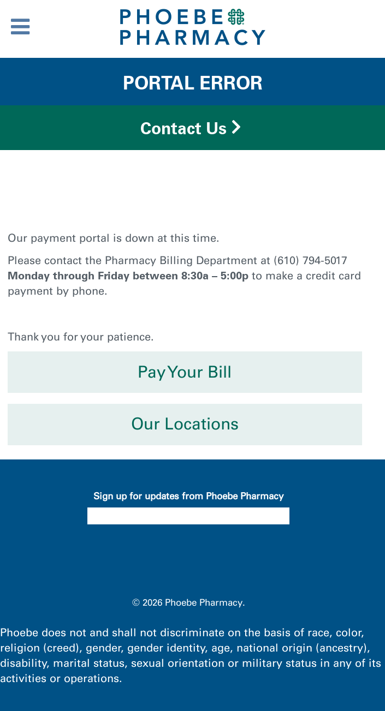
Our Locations (185, 424)
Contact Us (183, 128)
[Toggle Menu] (20, 26)
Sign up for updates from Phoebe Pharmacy (188, 496)
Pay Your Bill (185, 372)
